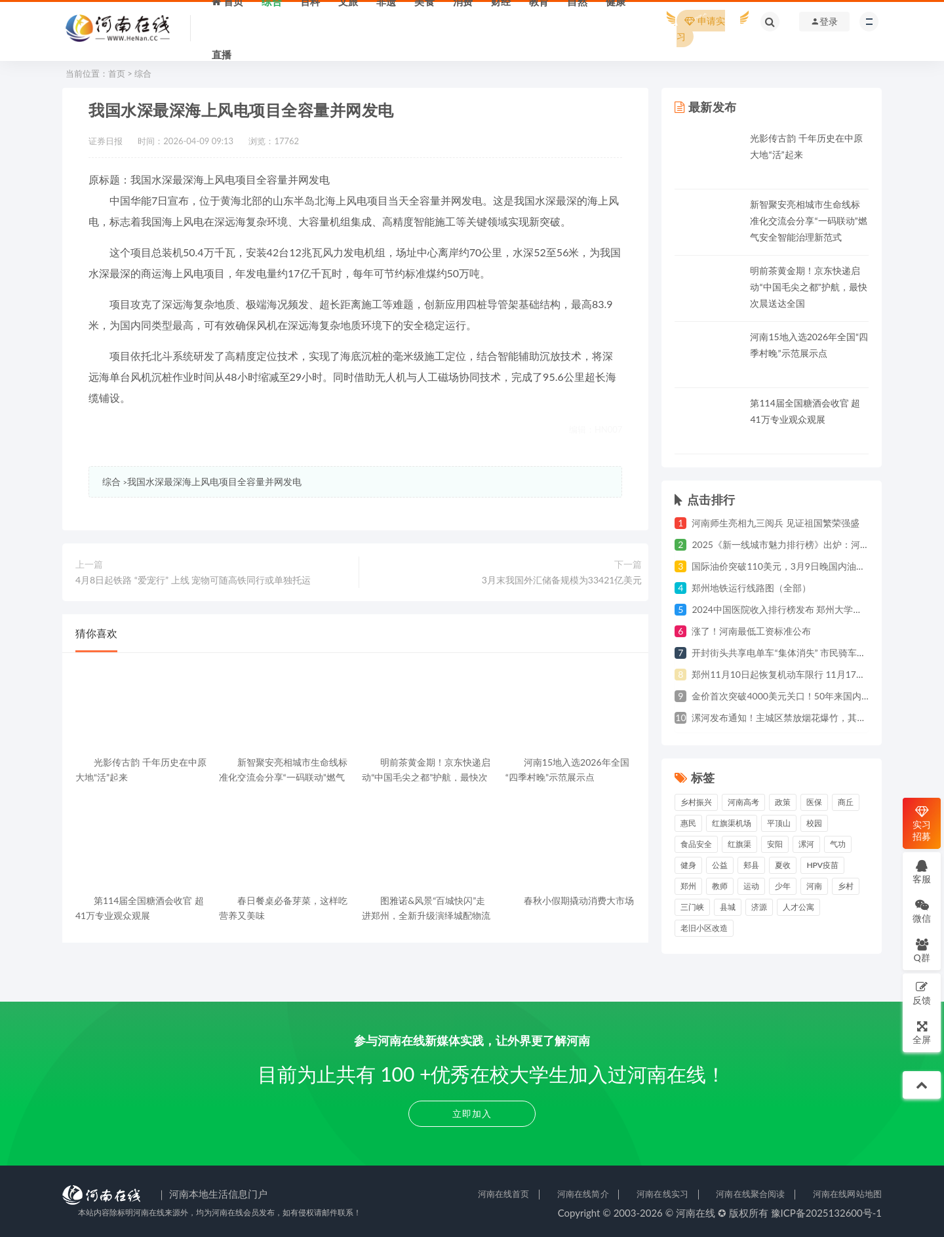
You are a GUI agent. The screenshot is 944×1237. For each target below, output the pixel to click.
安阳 (775, 844)
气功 (838, 844)
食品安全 (696, 844)
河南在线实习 (662, 1193)
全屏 (922, 1032)
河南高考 (743, 802)
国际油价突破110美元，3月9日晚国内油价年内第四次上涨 (811, 566)
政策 (783, 802)
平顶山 (779, 823)
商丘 (846, 802)
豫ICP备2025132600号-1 (826, 1213)
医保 (814, 802)
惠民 (688, 823)
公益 (720, 865)
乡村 (846, 886)
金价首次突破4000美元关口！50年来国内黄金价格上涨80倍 (814, 695)
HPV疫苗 (822, 865)
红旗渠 (739, 844)
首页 (116, 73)
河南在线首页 (504, 1193)
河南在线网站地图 (847, 1193)
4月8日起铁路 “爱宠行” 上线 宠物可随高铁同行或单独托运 (193, 579)
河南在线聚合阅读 (750, 1193)
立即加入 (472, 1113)
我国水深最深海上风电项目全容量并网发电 (214, 481)
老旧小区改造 (704, 928)
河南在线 (695, 1213)
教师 (720, 886)
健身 (688, 865)
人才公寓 (798, 907)
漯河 (806, 844)
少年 (783, 886)
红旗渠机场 (731, 823)
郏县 (751, 865)
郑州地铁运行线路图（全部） (751, 587)
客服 (922, 871)
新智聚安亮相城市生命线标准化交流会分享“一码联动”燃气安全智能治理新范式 (808, 221)
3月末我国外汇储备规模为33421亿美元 (562, 579)
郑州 (688, 886)
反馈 (922, 993)
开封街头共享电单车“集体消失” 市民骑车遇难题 (788, 652)
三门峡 (692, 907)
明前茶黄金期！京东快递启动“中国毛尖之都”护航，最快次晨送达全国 (808, 287)
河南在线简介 (583, 1193)
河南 (814, 886)
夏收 (783, 865)
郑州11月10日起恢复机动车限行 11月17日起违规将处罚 (806, 674)
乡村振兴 (696, 802)
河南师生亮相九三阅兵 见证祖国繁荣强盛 (775, 522)
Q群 (921, 950)
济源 (759, 907)
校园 (814, 823)
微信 (922, 911)
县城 (728, 907)
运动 (751, 886)
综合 (142, 73)
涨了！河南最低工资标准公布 (751, 631)
